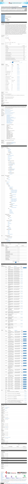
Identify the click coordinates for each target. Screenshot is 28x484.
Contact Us (7, 482)
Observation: (8, 148)
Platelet (10, 217)
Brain (8, 222)
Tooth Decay (9, 151)
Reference (24, 446)
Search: (22, 44)
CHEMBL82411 (7, 407)
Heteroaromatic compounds (10, 117)
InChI (14, 42)
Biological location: (7, 214)
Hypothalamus (9, 223)
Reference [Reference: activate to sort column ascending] (23, 245)
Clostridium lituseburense (14, 198)
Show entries (8, 44)
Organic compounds (7, 109)
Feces (9, 231)
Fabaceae (11, 210)
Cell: (8, 218)
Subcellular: (8, 226)
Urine (8, 232)
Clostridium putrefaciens (14, 199)
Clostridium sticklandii (13, 201)
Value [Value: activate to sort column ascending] (17, 245)
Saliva (9, 230)
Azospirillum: (11, 206)
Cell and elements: (9, 215)
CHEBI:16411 (13, 142)
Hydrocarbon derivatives (10, 122)
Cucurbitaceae (11, 212)
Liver (8, 224)
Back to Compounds (24, 6)
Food (2, 446)
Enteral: (7, 178)
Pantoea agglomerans (13, 194)
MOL (7, 42)
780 (6, 405)
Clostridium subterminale (14, 200)
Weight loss (11, 153)
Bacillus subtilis (13, 203)
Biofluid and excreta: (9, 229)
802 (6, 410)
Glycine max (11, 211)
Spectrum (22, 269)
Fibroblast (11, 219)
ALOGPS (18, 67)
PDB (10, 42)
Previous (11, 62)
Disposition (2, 175)
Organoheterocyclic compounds (9, 110)
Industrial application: (7, 235)
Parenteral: (8, 176)
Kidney (9, 225)
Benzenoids (8, 116)
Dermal (9, 177)
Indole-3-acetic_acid (7, 437)
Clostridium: (11, 197)
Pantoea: (11, 193)
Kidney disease (10, 156)
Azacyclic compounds (9, 119)
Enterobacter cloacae (13, 196)
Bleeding (9, 150)
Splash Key (15, 266)
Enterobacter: (11, 195)
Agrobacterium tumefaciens (14, 205)
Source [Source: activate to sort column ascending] (24, 45)
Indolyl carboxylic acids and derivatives (10, 112)
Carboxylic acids (9, 118)
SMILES (12, 42)
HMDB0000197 (7, 418)
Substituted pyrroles (9, 115)
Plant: (8, 208)
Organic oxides (9, 121)
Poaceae (11, 209)
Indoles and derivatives (8, 111)
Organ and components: (9, 220)
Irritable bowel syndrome (11, 155)
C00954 (12, 143)
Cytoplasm (9, 227)
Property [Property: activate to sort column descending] (6, 245)
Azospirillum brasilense (13, 207)
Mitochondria (9, 228)
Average (18, 446)
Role (1, 235)
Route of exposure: (7, 175)
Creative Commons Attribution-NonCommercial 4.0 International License (19, 483)
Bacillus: (10, 202)
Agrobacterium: (11, 204)
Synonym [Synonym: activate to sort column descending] (6, 45)
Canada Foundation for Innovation (2, 477)
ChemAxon (18, 68)
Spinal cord (9, 221)
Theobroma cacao (12, 213)
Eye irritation (9, 149)
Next (21, 62)
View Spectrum (24, 267)
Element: (9, 216)
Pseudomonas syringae (13, 192)
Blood (8, 233)
